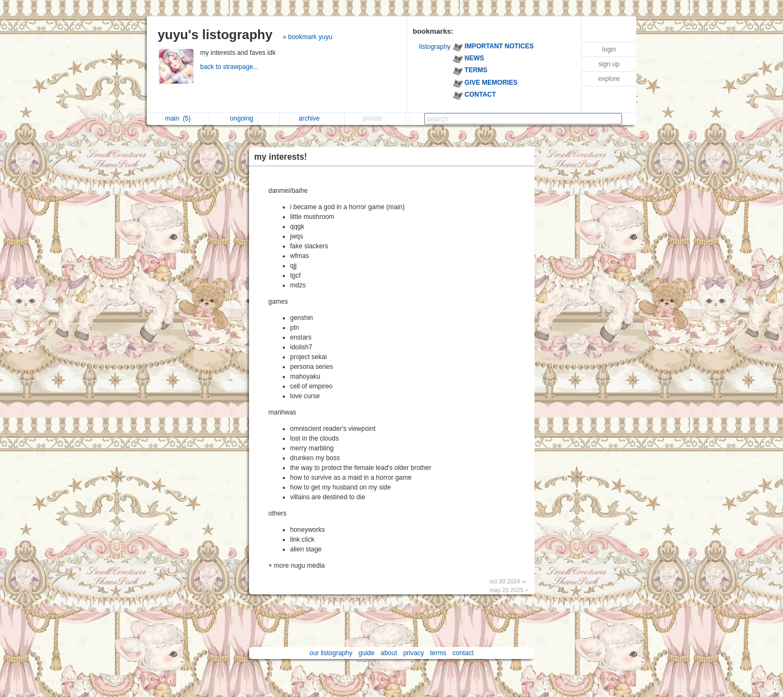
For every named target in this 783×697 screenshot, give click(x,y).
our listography (330, 653)
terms (438, 653)
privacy (413, 653)
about (389, 653)
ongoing (244, 118)
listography (435, 47)
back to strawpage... (230, 67)
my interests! (280, 156)
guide (366, 653)
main (177, 118)
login (609, 49)
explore (608, 79)
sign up (609, 64)
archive (312, 118)
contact (463, 653)
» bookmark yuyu (307, 37)
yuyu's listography (215, 34)
